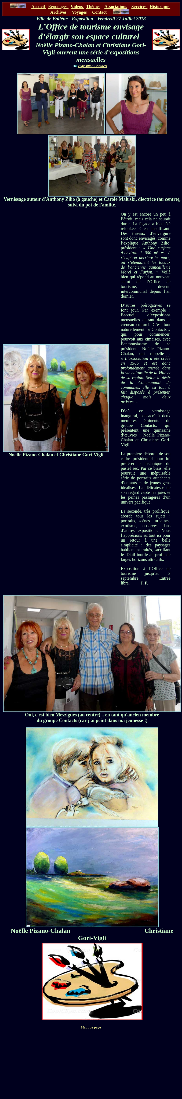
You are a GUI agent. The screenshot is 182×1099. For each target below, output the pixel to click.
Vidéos (77, 6)
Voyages (79, 12)
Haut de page (91, 1027)
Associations (115, 6)
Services (139, 6)
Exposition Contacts (92, 66)
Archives (58, 12)
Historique (160, 6)
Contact (100, 12)
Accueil (38, 6)
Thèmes (93, 6)
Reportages (58, 6)
